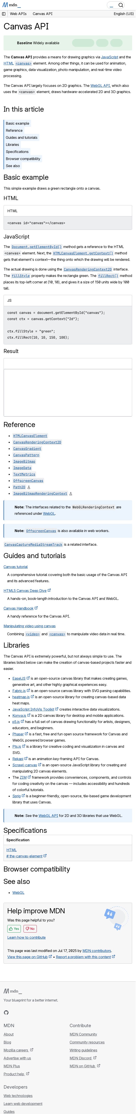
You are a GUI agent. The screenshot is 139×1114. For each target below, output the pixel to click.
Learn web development (23, 1103)
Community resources (87, 1042)
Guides (9, 1111)
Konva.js (19, 715)
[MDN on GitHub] (6, 1012)
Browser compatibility (23, 158)
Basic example (17, 123)
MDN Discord (81, 1058)
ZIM (23, 777)
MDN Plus (12, 1066)
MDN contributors (96, 950)
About (9, 1034)
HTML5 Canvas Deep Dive (25, 590)
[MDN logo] (13, 991)
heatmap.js (21, 697)
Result (11, 351)
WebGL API (100, 85)
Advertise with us (17, 1058)
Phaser (18, 734)
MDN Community (83, 1034)
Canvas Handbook (18, 608)
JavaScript (109, 57)
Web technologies (18, 1095)
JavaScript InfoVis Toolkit (33, 709)
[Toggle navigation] (130, 5)
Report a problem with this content (83, 957)
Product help (14, 1074)
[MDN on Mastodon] (30, 1012)
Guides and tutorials (21, 137)
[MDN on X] (22, 1012)
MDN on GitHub (83, 1066)
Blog (7, 1042)
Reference (14, 130)
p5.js (16, 721)
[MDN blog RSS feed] (38, 1012)
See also (13, 166)
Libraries (12, 144)
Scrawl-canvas (24, 765)
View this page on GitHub (27, 957)
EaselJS (18, 678)
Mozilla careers (16, 1050)
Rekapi (17, 759)
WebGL (49, 513)
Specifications (17, 151)
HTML (9, 63)
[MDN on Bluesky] (14, 1012)
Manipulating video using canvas (30, 626)
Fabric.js (19, 691)
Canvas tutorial (16, 567)
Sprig (16, 796)
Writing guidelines (83, 1050)
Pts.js (16, 746)
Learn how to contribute (26, 937)
